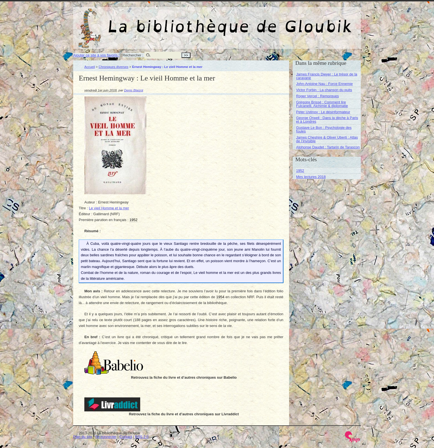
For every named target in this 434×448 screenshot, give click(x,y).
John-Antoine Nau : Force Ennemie (324, 84)
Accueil (89, 66)
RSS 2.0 (141, 437)
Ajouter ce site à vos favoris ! (96, 55)
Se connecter (106, 437)
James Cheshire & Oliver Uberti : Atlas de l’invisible (327, 139)
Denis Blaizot (133, 90)
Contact (126, 437)
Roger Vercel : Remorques (317, 96)
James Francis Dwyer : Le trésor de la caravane (326, 76)
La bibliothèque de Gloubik (276, 22)
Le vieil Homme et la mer (109, 208)
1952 (300, 171)
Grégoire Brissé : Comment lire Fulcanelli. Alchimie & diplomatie (322, 104)
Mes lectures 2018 (311, 177)
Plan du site (82, 437)
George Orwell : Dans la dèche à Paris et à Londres (327, 120)
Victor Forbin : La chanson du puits (324, 90)
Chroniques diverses (113, 66)
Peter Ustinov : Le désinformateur (323, 112)
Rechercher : (133, 55)
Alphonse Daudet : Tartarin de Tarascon (328, 147)
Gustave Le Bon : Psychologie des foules (324, 129)
